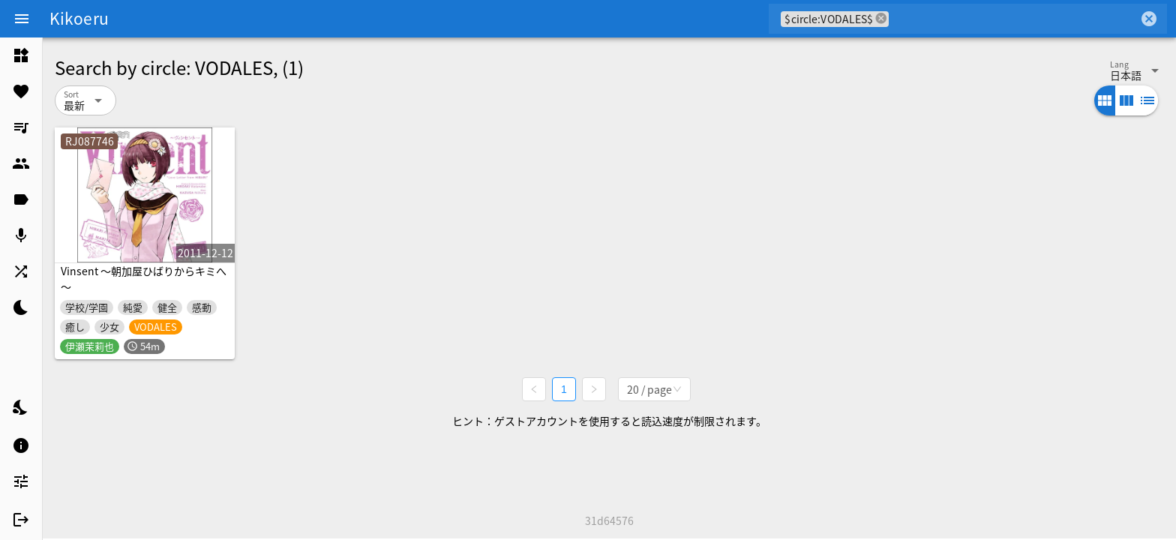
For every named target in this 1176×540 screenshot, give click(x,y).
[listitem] (21, 56)
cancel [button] (881, 18)
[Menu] (21, 19)
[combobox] (1014, 19)
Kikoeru (79, 18)
